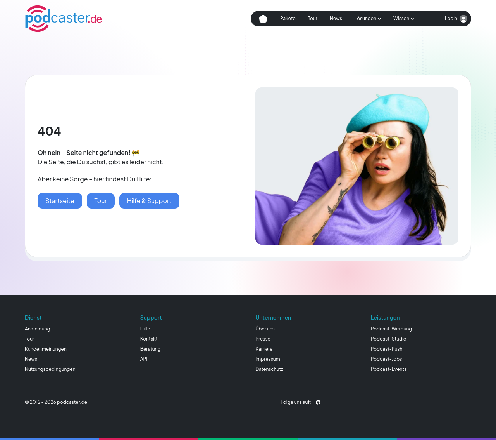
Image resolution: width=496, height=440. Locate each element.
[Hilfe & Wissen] (149, 201)
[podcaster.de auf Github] (318, 402)
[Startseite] (60, 201)
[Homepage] (63, 19)
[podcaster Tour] (101, 201)
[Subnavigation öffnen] (368, 18)
